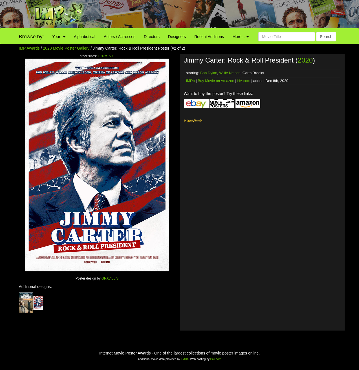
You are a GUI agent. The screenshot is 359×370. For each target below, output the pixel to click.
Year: (58, 36)
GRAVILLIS (110, 278)
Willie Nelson (229, 73)
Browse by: (31, 36)
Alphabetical (84, 36)
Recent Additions (209, 36)
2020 (305, 60)
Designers (177, 36)
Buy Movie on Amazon (216, 81)
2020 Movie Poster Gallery (66, 48)
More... (240, 36)
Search (326, 36)
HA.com (243, 81)
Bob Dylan (208, 73)
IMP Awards (29, 48)
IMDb (190, 81)
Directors (152, 36)
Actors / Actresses (119, 36)
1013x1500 (106, 56)
